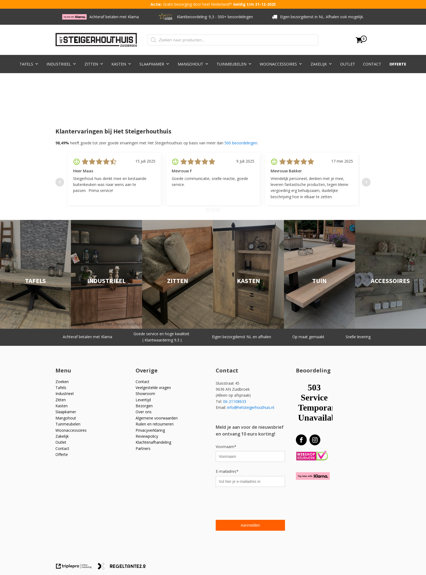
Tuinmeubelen (234, 64)
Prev (59, 182)
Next (366, 182)
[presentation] (257, 504)
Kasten (121, 64)
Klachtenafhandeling (153, 442)
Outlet (347, 64)
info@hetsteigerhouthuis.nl (250, 407)
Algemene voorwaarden (157, 418)
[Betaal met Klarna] (313, 476)
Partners (143, 448)
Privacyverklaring (150, 430)
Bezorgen (144, 405)
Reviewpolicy (147, 436)
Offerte (397, 64)
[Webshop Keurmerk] (312, 455)
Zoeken (62, 381)
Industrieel (61, 64)
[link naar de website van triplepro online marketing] (76, 568)
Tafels (29, 64)
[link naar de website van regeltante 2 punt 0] (123, 568)
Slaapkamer (154, 64)
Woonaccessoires (281, 64)
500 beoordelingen (240, 142)
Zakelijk (321, 64)
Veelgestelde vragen (153, 387)
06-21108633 (235, 401)
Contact (372, 64)
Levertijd (143, 399)
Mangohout (193, 64)
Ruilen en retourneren (155, 424)
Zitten (94, 64)
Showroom (145, 393)
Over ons (144, 411)
